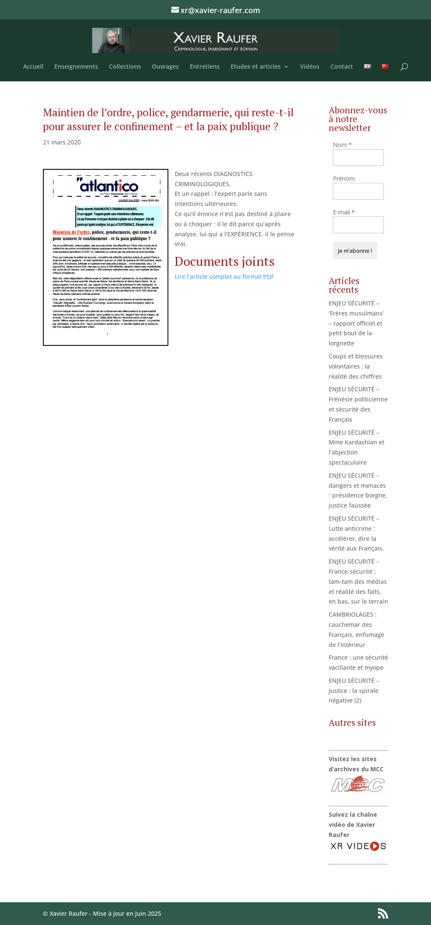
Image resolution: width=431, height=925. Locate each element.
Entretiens (205, 67)
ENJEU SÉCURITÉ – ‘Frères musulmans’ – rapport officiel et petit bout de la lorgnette (356, 323)
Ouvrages (165, 67)
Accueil (33, 67)
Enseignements (76, 67)
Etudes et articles (256, 67)
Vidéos (309, 67)
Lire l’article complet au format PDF (224, 277)
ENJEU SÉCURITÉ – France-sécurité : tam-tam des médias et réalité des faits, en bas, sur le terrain (358, 581)
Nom (342, 145)
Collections (125, 67)
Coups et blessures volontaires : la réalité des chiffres (356, 366)
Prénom (344, 178)
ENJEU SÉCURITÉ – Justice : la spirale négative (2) (354, 690)
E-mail (344, 212)
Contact (341, 67)
